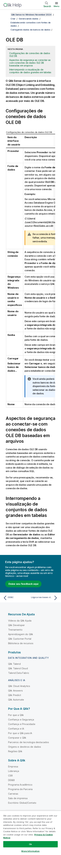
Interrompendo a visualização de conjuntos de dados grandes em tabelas (30, 71)
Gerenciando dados (28, 18)
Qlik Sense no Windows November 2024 (31, 14)
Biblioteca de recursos (21, 643)
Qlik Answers (15, 690)
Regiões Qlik (15, 751)
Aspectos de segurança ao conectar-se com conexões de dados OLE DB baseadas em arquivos (30, 63)
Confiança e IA (16, 728)
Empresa (13, 766)
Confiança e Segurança (21, 719)
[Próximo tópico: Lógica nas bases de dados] (45, 598)
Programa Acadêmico (20, 784)
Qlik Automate (16, 699)
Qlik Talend (14, 663)
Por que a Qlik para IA (20, 733)
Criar (13, 18)
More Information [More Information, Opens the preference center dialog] (30, 851)
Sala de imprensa (18, 798)
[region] (30, 833)
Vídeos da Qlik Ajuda (19, 620)
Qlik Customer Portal (19, 638)
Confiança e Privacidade (21, 724)
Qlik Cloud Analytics (19, 686)
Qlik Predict (14, 695)
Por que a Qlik (16, 715)
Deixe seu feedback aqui (23, 583)
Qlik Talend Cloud (18, 668)
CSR (10, 775)
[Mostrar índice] (6, 14)
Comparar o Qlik (17, 737)
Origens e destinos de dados (24, 746)
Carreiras (13, 793)
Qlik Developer (16, 625)
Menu (56, 6)
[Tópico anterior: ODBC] (16, 598)
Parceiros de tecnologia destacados (28, 742)
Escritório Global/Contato (22, 802)
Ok (30, 844)
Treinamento (15, 629)
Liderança (13, 771)
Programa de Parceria (20, 789)
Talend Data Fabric (18, 673)
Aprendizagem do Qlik (20, 634)
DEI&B (11, 780)
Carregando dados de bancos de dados (30, 29)
